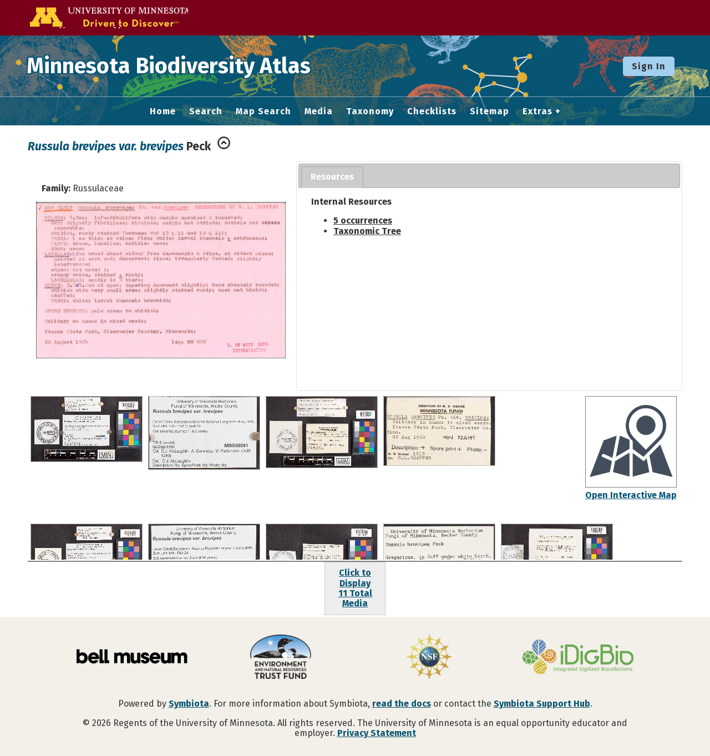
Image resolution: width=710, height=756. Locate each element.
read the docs (401, 703)
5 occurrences (362, 220)
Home (163, 111)
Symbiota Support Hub (542, 703)
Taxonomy (370, 111)
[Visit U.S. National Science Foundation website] (429, 658)
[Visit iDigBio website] (578, 658)
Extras (537, 111)
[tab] (332, 177)
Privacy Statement (376, 733)
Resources (332, 176)
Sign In (649, 66)
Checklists (432, 111)
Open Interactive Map (631, 495)
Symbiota (189, 703)
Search (205, 111)
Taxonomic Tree (367, 231)
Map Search (263, 111)
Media (319, 111)
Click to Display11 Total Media (355, 587)
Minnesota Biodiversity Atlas (172, 66)
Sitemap (489, 111)
